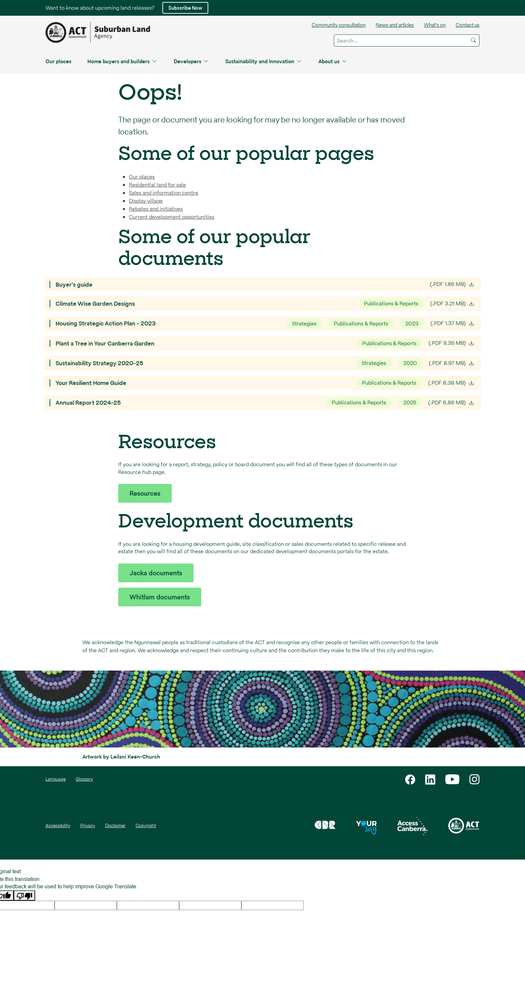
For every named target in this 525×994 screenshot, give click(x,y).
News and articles (395, 24)
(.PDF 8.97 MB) (452, 363)
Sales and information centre (163, 193)
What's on (435, 24)
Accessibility (58, 825)
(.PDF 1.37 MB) (453, 323)
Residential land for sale (157, 185)
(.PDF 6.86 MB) (451, 403)
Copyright (146, 825)
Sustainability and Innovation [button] (263, 61)
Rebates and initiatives (156, 209)
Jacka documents (156, 573)
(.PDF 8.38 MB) (451, 383)
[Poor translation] (24, 895)
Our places (58, 61)
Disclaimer (115, 825)
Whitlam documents (160, 597)
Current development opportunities (171, 217)
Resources (145, 493)
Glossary (84, 779)
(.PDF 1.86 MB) (452, 284)
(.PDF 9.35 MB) (452, 343)
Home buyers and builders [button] (122, 61)
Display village (146, 201)
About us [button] (333, 61)
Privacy (87, 825)
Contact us (467, 24)
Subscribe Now (185, 7)
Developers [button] (191, 61)
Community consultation (339, 24)
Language (56, 779)
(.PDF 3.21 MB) (452, 304)
